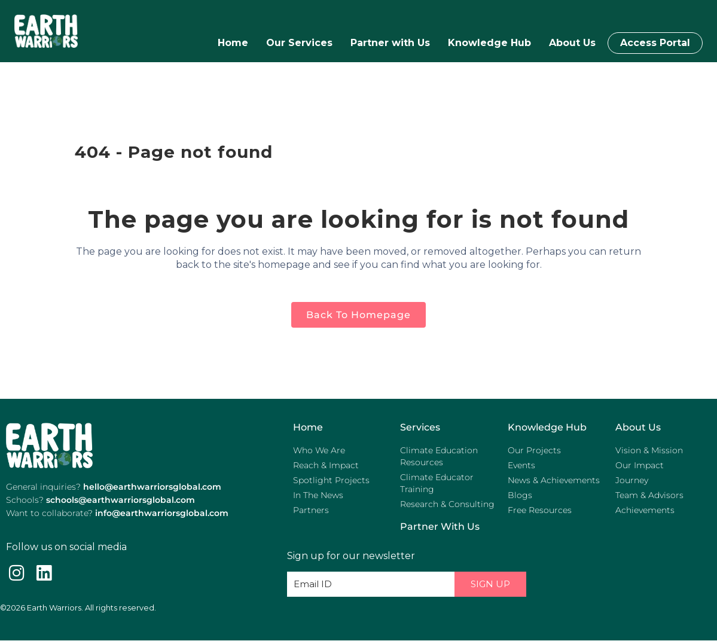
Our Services (299, 42)
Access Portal (655, 42)
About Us (572, 42)
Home (233, 42)
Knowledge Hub (489, 42)
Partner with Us (390, 42)
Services (420, 427)
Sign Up (490, 584)
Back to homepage (358, 314)
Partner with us (440, 526)
